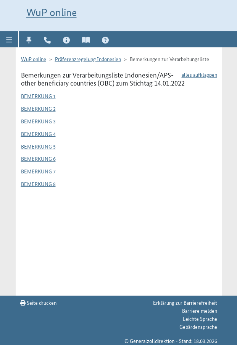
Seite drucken (38, 302)
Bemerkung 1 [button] (38, 96)
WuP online (51, 12)
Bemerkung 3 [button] (38, 121)
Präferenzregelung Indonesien (88, 59)
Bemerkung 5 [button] (38, 146)
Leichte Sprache (200, 318)
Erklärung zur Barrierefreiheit (185, 302)
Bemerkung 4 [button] (38, 133)
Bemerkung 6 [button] (38, 158)
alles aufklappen (199, 74)
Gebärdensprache (198, 326)
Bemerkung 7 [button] (38, 171)
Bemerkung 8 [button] (38, 184)
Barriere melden (199, 310)
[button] (9, 39)
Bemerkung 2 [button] (38, 108)
